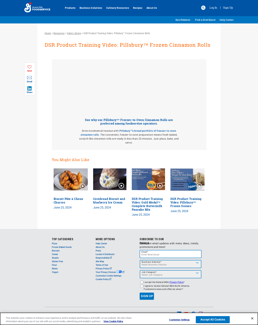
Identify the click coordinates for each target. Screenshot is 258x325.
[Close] (252, 318)
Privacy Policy (104, 268)
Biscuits (56, 250)
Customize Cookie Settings (108, 276)
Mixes (55, 268)
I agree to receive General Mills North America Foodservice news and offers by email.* (166, 287)
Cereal (55, 254)
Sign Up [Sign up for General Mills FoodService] (228, 7)
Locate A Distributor (105, 254)
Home (48, 33)
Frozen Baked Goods (62, 247)
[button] (203, 8)
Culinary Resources (115, 7)
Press (98, 250)
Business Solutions (89, 7)
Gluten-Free (57, 261)
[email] (171, 254)
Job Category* (149, 272)
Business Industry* (151, 262)
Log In (213, 7)
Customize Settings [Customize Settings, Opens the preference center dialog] (179, 320)
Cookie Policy (103, 279)
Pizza (54, 243)
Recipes (136, 7)
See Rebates (182, 19)
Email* (144, 252)
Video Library (74, 33)
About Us (149, 7)
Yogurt (55, 272)
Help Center (227, 19)
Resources (59, 33)
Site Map (100, 261)
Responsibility (104, 258)
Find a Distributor (205, 19)
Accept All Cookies (212, 319)
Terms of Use (102, 265)
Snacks (55, 258)
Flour (54, 265)
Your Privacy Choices (110, 272)
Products (68, 7)
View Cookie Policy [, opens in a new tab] (113, 321)
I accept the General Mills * (164, 282)
